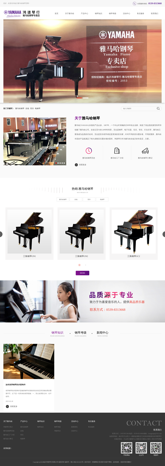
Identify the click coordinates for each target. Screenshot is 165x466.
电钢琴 (37, 108)
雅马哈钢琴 (19, 108)
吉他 (27, 108)
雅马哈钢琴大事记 (145, 158)
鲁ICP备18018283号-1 (77, 462)
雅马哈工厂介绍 (117, 158)
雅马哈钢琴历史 (88, 158)
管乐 (32, 108)
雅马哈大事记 (8, 439)
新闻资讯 (74, 427)
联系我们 (154, 13)
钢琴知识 (98, 13)
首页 (56, 13)
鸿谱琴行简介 (8, 427)
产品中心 (84, 13)
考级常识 (57, 431)
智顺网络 (95, 462)
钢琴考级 (112, 13)
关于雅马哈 (69, 13)
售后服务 (140, 13)
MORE (82, 273)
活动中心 (126, 13)
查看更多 (82, 165)
